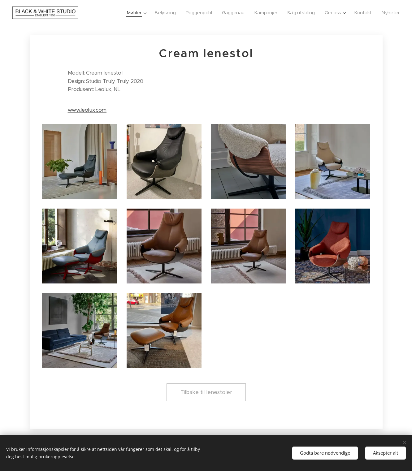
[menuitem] (125, 12)
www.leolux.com (86, 110)
